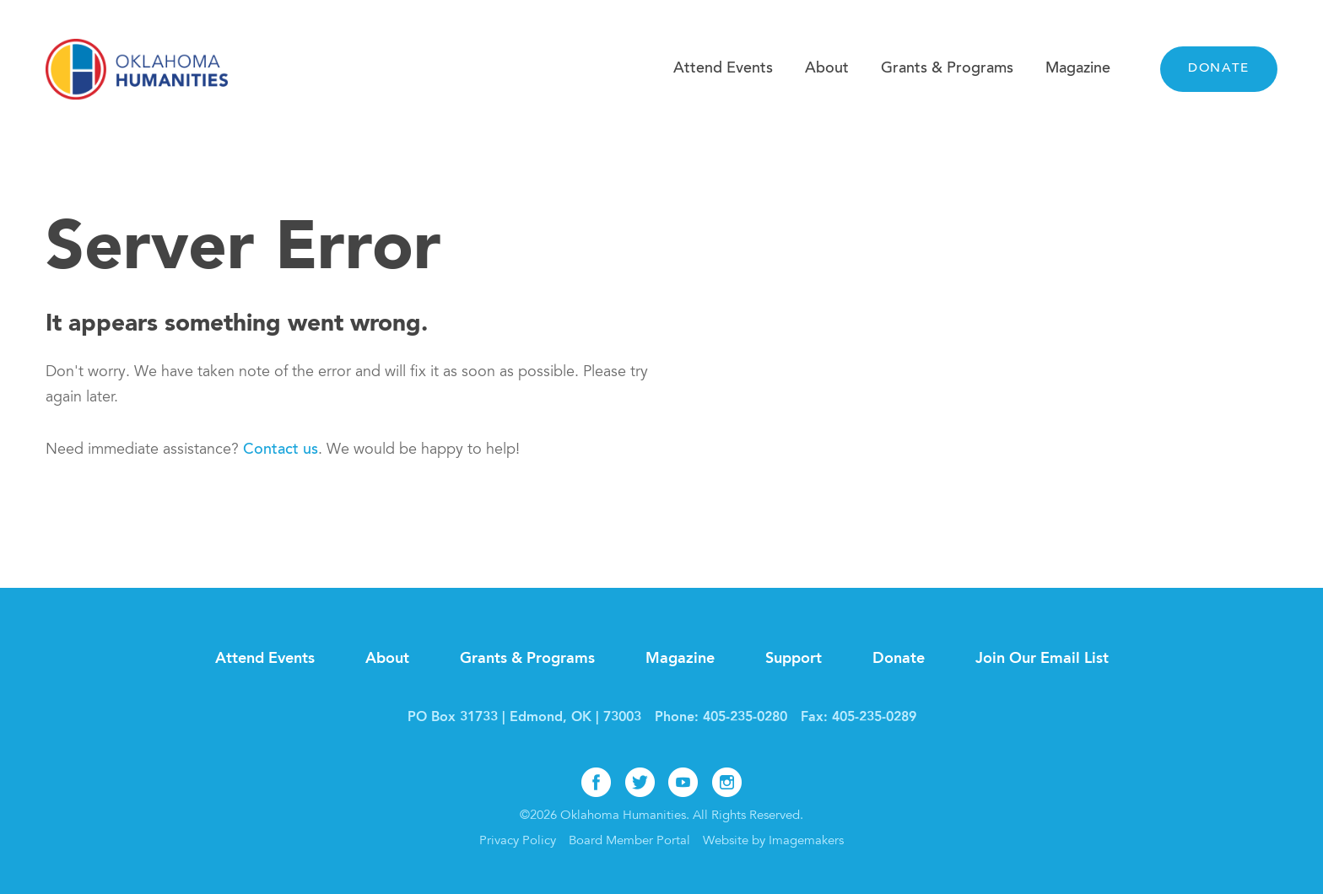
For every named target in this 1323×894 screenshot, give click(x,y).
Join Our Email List (1042, 658)
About (827, 69)
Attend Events (723, 69)
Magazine (1077, 69)
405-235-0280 (745, 717)
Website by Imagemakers (773, 841)
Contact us (280, 450)
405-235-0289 (874, 717)
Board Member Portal (629, 841)
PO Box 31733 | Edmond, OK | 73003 (524, 717)
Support (793, 658)
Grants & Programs (947, 69)
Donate (1219, 68)
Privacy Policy (517, 841)
